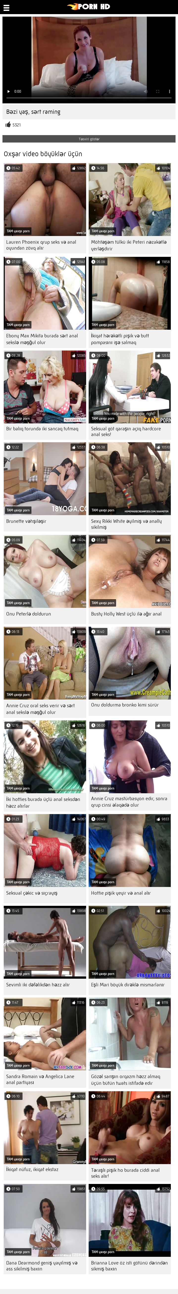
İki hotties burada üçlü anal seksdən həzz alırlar (43, 802)
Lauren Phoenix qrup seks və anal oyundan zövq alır (41, 245)
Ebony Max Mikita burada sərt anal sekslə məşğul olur (42, 339)
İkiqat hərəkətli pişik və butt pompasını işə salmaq (120, 339)
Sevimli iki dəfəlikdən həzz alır (38, 985)
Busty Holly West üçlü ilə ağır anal (126, 614)
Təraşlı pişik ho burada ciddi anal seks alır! (125, 1173)
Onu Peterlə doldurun (28, 614)
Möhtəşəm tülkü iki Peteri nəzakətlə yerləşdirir (129, 245)
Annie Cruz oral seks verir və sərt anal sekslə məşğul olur (40, 709)
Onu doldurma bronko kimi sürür (125, 705)
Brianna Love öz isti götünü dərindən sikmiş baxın (129, 1266)
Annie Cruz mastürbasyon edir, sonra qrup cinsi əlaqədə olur (129, 802)
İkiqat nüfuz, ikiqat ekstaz (32, 1169)
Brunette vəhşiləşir (26, 521)
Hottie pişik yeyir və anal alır (121, 893)
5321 (17, 125)
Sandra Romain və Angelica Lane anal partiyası (40, 1079)
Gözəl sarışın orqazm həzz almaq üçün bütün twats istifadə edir (125, 1080)
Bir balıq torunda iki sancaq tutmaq (42, 429)
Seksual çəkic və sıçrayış (31, 893)
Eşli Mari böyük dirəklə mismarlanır (128, 985)
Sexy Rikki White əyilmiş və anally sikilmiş (126, 524)
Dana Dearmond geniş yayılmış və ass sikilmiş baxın (41, 1266)
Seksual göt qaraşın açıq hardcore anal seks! (126, 431)
